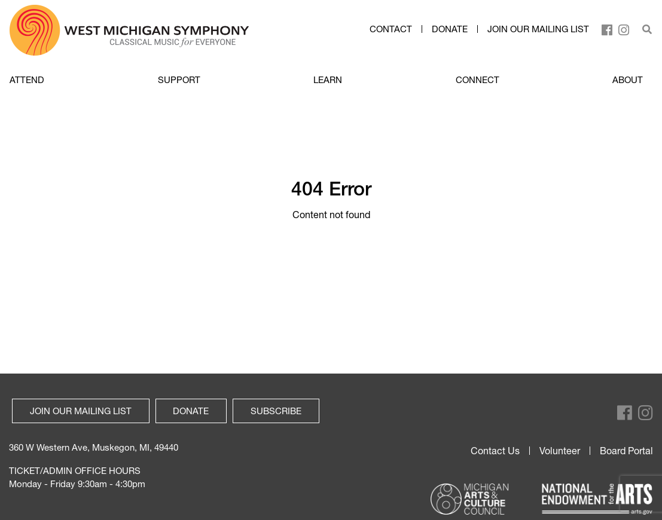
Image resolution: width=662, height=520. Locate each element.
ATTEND (27, 79)
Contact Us (495, 450)
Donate (450, 29)
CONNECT (477, 79)
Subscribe (276, 410)
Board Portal (626, 450)
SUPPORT (179, 79)
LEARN (327, 79)
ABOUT (627, 79)
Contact (391, 29)
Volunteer (559, 450)
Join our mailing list (538, 29)
